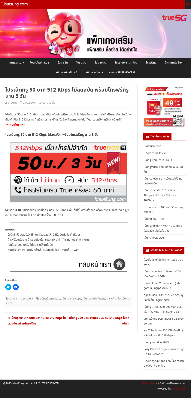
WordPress (178, 389)
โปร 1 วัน (63, 63)
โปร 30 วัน (100, 63)
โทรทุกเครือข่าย (173, 63)
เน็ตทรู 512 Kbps (71, 299)
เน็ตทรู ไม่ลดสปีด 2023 (156, 342)
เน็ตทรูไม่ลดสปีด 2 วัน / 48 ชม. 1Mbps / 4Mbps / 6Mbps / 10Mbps (160, 195)
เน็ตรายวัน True (152, 146)
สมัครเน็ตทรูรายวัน (50, 299)
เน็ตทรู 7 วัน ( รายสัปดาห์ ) (158, 160)
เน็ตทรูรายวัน (90, 299)
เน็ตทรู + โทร (93, 73)
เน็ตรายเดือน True (154, 219)
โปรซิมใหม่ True (39, 63)
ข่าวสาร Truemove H (122, 73)
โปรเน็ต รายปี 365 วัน (155, 153)
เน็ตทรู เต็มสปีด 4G (66, 73)
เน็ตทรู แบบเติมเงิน (154, 238)
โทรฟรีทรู (151, 63)
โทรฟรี (101, 299)
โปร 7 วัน (81, 63)
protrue (12, 103)
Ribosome (149, 383)
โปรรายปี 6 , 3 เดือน (126, 63)
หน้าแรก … (15, 63)
